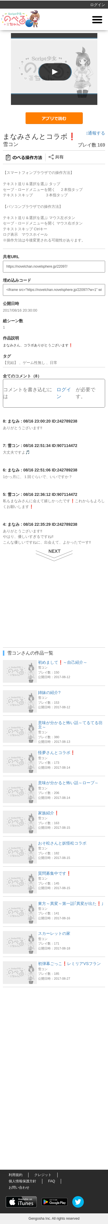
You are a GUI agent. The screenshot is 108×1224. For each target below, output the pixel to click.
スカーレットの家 (54, 933)
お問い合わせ (19, 1187)
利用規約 (15, 1175)
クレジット (43, 1175)
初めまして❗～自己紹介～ (62, 662)
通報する (95, 133)
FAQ (51, 1181)
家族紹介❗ (48, 813)
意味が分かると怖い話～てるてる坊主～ (70, 724)
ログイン (97, 5)
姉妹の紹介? (49, 692)
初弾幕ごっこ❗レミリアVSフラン (69, 963)
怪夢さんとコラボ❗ (56, 752)
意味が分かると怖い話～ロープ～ (68, 782)
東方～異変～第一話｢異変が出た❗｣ (70, 903)
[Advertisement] (54, 1026)
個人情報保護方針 (22, 1181)
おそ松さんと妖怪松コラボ (62, 843)
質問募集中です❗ (54, 873)
